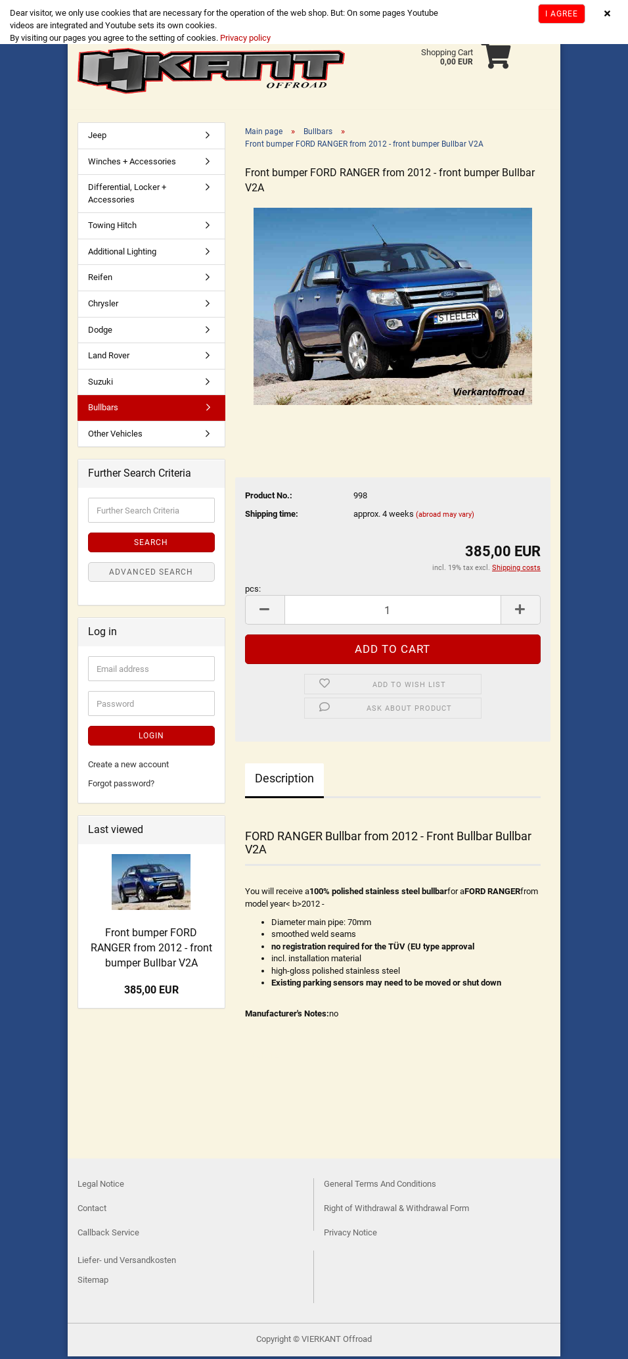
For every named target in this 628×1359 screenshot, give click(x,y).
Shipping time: (271, 516)
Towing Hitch (112, 228)
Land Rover (108, 358)
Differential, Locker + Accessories (127, 196)
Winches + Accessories (132, 164)
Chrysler (103, 306)
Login (151, 738)
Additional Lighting (122, 254)
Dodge (100, 332)
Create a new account (128, 767)
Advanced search (151, 574)
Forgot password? (121, 786)
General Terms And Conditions (380, 1186)
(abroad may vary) (445, 517)
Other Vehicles (115, 436)
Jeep (97, 138)
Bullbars (103, 410)
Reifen (100, 280)
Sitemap (93, 1282)
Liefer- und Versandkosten (127, 1263)
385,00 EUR (151, 992)
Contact (92, 1211)
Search (151, 545)
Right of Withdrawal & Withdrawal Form (396, 1211)
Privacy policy (244, 38)
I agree (561, 13)
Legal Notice (101, 1186)
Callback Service (108, 1235)
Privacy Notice (350, 1235)
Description (284, 781)
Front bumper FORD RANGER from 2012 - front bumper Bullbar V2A (151, 950)
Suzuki (100, 384)
